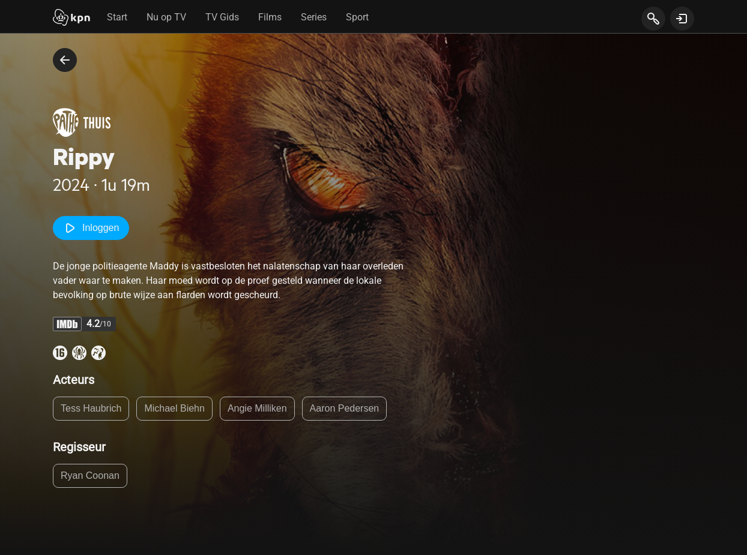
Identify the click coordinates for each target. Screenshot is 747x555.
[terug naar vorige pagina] (65, 60)
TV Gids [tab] (222, 17)
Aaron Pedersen (345, 408)
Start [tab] (117, 17)
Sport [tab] (357, 17)
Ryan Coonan (90, 475)
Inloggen (91, 228)
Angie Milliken (257, 408)
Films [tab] (270, 17)
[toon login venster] (682, 19)
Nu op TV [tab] (166, 17)
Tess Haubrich (91, 408)
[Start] (71, 19)
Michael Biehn (174, 408)
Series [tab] (314, 17)
